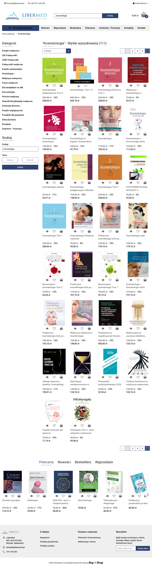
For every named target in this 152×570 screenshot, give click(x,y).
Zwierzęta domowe (11, 106)
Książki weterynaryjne (12, 69)
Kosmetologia (8, 92)
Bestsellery (75, 28)
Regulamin (45, 537)
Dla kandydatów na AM (12, 87)
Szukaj (20, 167)
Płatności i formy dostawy (89, 537)
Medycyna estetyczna (12, 78)
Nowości (45, 28)
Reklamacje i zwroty (87, 542)
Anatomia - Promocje (109, 28)
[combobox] (56, 51)
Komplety (129, 28)
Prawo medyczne (10, 83)
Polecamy (90, 28)
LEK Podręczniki (9, 55)
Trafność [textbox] (47, 51)
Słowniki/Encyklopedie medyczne (17, 101)
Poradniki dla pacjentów (13, 115)
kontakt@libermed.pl (15, 547)
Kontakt (141, 28)
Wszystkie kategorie (20, 28)
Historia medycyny (10, 96)
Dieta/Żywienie (9, 119)
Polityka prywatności (49, 542)
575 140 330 (11, 552)
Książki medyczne (11, 50)
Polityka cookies (47, 546)
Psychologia (8, 73)
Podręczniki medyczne (12, 64)
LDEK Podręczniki (10, 60)
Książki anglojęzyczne (12, 110)
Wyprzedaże (60, 28)
